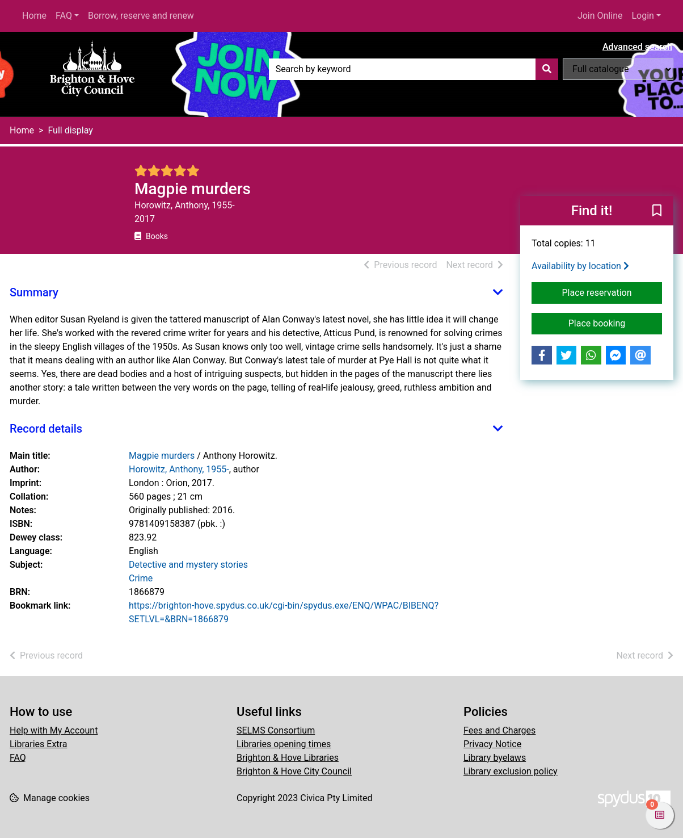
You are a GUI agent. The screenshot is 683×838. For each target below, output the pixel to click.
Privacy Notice (492, 744)
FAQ (64, 15)
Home (34, 15)
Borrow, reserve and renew (141, 15)
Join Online (600, 15)
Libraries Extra (38, 744)
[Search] (547, 69)
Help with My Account (54, 730)
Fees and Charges (499, 730)
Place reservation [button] (612, 292)
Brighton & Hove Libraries (288, 757)
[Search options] (618, 69)
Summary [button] (34, 292)
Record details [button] (46, 428)
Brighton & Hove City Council (294, 771)
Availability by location (580, 266)
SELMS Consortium (276, 730)
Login (642, 15)
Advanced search (637, 46)
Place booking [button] (615, 322)
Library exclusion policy (510, 771)
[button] (657, 211)
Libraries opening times (284, 744)
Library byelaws (494, 757)
